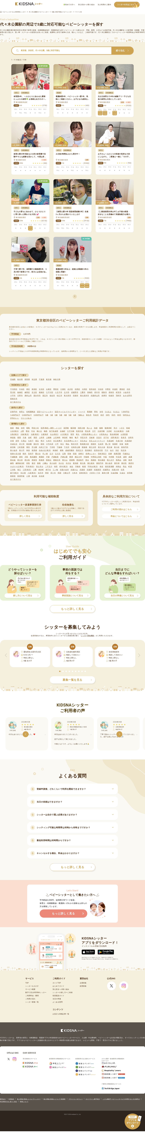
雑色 (24, 454)
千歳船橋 (13, 457)
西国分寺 (56, 460)
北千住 (106, 438)
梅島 (45, 431)
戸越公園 (64, 457)
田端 (74, 454)
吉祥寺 (130, 438)
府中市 (97, 392)
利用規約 (11, 1099)
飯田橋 (73, 428)
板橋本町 (108, 428)
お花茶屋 (124, 434)
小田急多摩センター (89, 434)
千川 (106, 450)
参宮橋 (13, 447)
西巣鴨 (72, 460)
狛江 (62, 444)
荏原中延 (79, 431)
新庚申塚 (20, 476)
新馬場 (34, 450)
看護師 (89, 412)
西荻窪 (34, 460)
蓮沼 (33, 463)
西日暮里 (101, 460)
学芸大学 (83, 438)
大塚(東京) (25, 434)
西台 (87, 460)
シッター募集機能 (87, 636)
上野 (22, 431)
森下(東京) (14, 473)
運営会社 (3, 1099)
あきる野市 (127, 396)
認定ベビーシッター (45, 412)
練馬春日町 (20, 463)
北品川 (99, 438)
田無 (69, 454)
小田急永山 (103, 434)
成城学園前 (69, 450)
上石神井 (56, 438)
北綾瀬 (91, 438)
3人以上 (116, 412)
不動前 (77, 467)
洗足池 (123, 450)
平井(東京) (30, 467)
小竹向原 (49, 444)
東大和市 (67, 396)
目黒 (122, 470)
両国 (59, 473)
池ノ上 (89, 428)
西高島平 (80, 460)
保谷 (101, 467)
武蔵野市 (74, 392)
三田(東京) (27, 470)
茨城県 (13, 379)
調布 (21, 457)
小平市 (13, 396)
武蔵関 (89, 470)
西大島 (27, 460)
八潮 (28, 476)
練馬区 (27, 392)
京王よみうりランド (97, 441)
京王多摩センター (71, 441)
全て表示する (15, 402)
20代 (108, 415)
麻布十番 (105, 473)
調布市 (111, 392)
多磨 (110, 454)
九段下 (30, 441)
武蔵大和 (115, 470)
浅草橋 (66, 428)
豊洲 (71, 457)
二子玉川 (48, 467)
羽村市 (118, 396)
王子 (94, 431)
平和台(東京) (93, 467)
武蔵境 (82, 470)
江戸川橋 (70, 431)
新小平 (21, 450)
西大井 (20, 460)
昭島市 (104, 392)
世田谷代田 (98, 450)
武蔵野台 (106, 470)
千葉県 (41, 379)
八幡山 (45, 463)
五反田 (100, 444)
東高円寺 (99, 463)
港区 (28, 389)
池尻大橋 (81, 428)
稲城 (128, 428)
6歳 (74, 415)
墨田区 (56, 389)
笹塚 (121, 444)
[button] (59, 671)
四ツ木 (53, 473)
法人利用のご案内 (104, 4)
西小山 (65, 460)
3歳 (60, 415)
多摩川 (81, 454)
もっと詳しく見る (76, 867)
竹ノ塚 (45, 454)
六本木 (74, 473)
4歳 (65, 415)
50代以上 (126, 415)
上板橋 (48, 438)
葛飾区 (41, 392)
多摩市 (104, 396)
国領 (42, 444)
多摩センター (91, 454)
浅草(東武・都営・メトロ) (51, 428)
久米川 (48, 441)
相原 (12, 428)
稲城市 (111, 396)
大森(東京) (35, 434)
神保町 (55, 450)
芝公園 (34, 447)
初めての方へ (69, 5)
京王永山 (83, 441)
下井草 (52, 447)
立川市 (66, 392)
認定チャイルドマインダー (65, 412)
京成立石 (13, 444)
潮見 (28, 447)
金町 (30, 438)
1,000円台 (125, 412)
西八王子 (110, 460)
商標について (24, 1101)
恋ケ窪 (21, 444)
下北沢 (66, 447)
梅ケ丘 (39, 431)
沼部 (125, 460)
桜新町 (115, 444)
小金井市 (126, 392)
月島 (26, 457)
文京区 (41, 389)
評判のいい (14, 418)
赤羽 (22, 428)
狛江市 (59, 396)
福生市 (52, 396)
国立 (37, 441)
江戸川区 (49, 392)
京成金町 (110, 441)
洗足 (117, 450)
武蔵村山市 (95, 396)
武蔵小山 (74, 470)
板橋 (101, 428)
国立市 (45, 396)
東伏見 (124, 463)
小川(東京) (64, 434)
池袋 (95, 428)
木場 (12, 441)
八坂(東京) (32, 473)
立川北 (57, 454)
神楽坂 (13, 438)
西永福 (13, 460)
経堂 (17, 441)
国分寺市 (37, 396)
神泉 (28, 450)
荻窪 (72, 434)
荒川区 (13, 392)
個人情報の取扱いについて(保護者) (55, 1099)
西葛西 (41, 460)
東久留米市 (84, 396)
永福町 (62, 431)
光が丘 (61, 463)
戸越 (48, 457)
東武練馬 (33, 457)
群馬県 (27, 379)
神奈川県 (56, 379)
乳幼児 (96, 415)
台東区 (48, 389)
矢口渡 (23, 473)
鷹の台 (38, 454)
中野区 (108, 389)
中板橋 (86, 457)
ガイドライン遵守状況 (93, 1099)
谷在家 (41, 476)
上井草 (41, 438)
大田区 (84, 389)
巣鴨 (61, 450)
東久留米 (90, 463)
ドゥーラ (81, 412)
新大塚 (109, 447)
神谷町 (65, 438)
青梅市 (90, 392)
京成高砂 (128, 441)
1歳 (51, 415)
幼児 (102, 415)
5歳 (70, 415)
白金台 (122, 473)
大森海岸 (44, 434)
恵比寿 (87, 431)
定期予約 (13, 412)
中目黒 (118, 457)
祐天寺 (40, 473)
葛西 (19, 438)
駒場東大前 (84, 444)
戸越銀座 (55, 457)
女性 (101, 412)
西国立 (48, 460)
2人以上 (108, 412)
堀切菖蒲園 (109, 467)
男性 (96, 412)
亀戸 (76, 438)
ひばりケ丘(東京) (17, 467)
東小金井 (108, 463)
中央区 (21, 389)
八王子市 (58, 392)
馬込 (124, 467)
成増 (125, 457)
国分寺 (36, 444)
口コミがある (26, 418)
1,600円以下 (15, 415)
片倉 (24, 438)
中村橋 (111, 457)
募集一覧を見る (77, 679)
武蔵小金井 (64, 470)
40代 (119, 415)
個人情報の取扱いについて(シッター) (29, 1099)
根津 (130, 460)
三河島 (13, 470)
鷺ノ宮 (108, 444)
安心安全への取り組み (86, 4)
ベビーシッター (70, 30)
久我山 (23, 441)
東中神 (117, 463)
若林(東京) (83, 473)
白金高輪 (114, 473)
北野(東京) (115, 438)
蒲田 (35, 438)
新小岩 (116, 447)
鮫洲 (126, 444)
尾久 (77, 434)
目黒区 (77, 389)
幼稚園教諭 (30, 412)
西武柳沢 (88, 450)
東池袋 (75, 463)
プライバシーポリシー (76, 1099)
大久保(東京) (119, 431)
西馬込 (118, 460)
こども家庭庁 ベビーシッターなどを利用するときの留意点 (121, 1099)
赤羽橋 (129, 473)
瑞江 (19, 470)
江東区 (63, 389)
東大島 (82, 463)
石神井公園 (75, 447)
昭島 (28, 428)
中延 (105, 457)
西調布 (93, 460)
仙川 (112, 450)
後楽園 (29, 444)
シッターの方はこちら (128, 5)
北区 (128, 389)
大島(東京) (14, 434)
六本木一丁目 (94, 473)
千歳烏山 (126, 454)
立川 (51, 454)
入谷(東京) (14, 431)
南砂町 (41, 470)
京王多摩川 (57, 441)
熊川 (42, 441)
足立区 (34, 392)
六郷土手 (66, 473)
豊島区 (122, 389)
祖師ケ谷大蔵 (15, 454)
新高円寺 (124, 447)
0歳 (46, 415)
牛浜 (33, 431)
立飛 (64, 454)
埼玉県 (34, 379)
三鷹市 (82, 392)
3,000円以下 (39, 415)
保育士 (21, 412)
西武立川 (79, 450)
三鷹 (35, 470)
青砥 (17, 428)
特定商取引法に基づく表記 (8, 1101)
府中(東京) (63, 467)
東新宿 (13, 476)
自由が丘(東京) (45, 450)
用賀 (47, 473)
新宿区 (34, 389)
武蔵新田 (97, 470)
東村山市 (28, 396)
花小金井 (53, 463)
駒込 (67, 444)
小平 (56, 444)
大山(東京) (54, 434)
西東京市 (13, 399)
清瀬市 (75, 396)
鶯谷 (27, 431)
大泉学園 (101, 431)
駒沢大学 (74, 444)
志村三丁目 (43, 447)
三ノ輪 (55, 470)
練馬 (12, 463)
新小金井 (13, 450)
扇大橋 (34, 476)
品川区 (70, 389)
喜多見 (123, 438)
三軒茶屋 (20, 447)
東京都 (48, 379)
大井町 (109, 431)
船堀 (84, 467)
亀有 (71, 438)
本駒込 (118, 467)
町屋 (130, 467)
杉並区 (115, 389)
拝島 (28, 463)
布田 (56, 467)
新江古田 (92, 447)
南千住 (48, 470)
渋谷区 (100, 389)
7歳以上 (81, 415)
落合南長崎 (114, 434)
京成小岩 (119, 441)
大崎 (127, 431)
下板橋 (59, 447)
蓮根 (39, 463)
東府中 (131, 463)
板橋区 (20, 392)
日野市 (20, 396)
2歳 (56, 415)
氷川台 (68, 463)
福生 (71, 467)
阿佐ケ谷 (35, 428)
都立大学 (78, 457)
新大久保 (101, 447)
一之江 (121, 428)
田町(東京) (102, 454)
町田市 (118, 392)
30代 (113, 415)
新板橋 (84, 447)
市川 (115, 428)
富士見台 (39, 467)
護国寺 (93, 444)
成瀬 (130, 457)
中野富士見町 (96, 457)
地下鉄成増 (53, 431)
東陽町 (41, 457)
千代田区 (13, 389)
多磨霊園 (117, 454)
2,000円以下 (27, 415)
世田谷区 (92, 389)
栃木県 (20, 379)
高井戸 (30, 454)
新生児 (88, 415)
